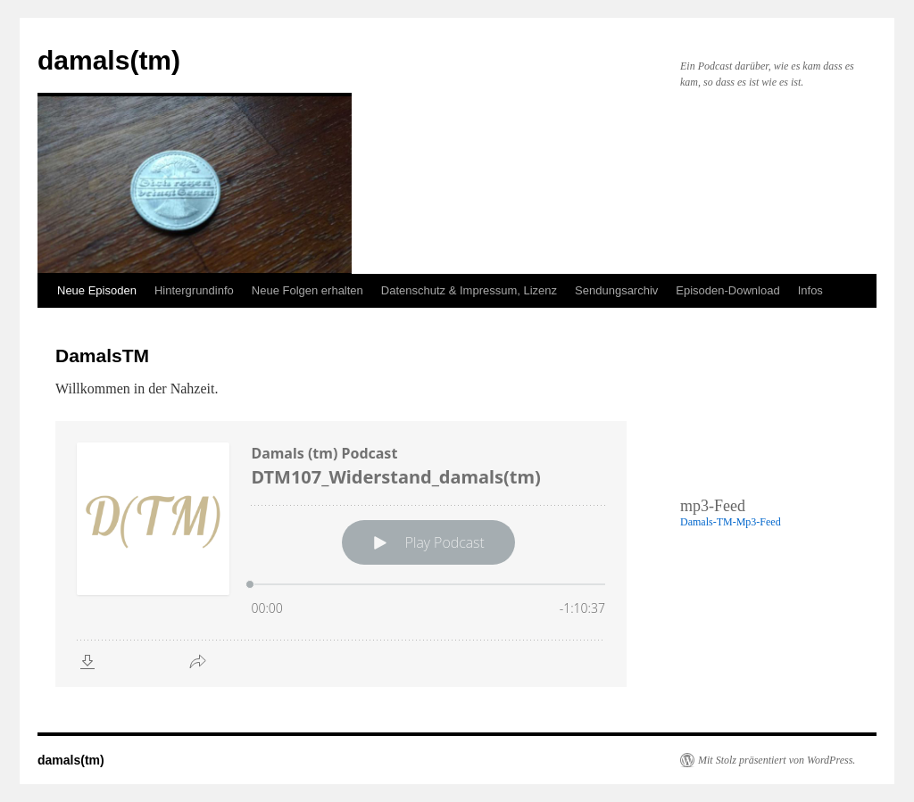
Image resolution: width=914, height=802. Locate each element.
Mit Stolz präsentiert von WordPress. (776, 760)
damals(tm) (108, 60)
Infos (810, 290)
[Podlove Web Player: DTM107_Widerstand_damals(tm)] (341, 554)
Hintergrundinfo (194, 290)
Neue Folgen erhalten (307, 290)
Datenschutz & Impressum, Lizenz (469, 290)
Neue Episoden (97, 290)
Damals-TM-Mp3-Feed (730, 522)
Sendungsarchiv (616, 290)
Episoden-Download (727, 290)
